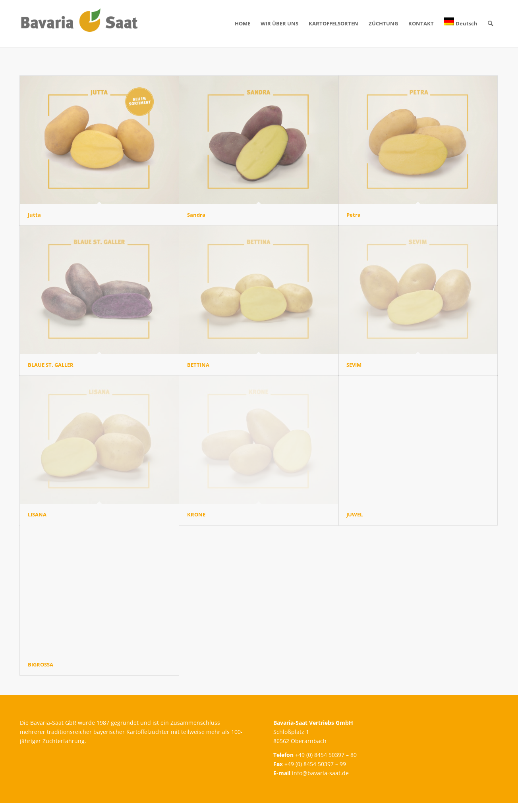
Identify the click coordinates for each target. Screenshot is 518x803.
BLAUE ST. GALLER (50, 364)
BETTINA (198, 364)
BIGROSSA (40, 664)
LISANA (37, 514)
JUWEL (354, 514)
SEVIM (353, 364)
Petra (353, 214)
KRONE (196, 514)
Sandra (196, 214)
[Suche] (490, 23)
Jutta (34, 214)
